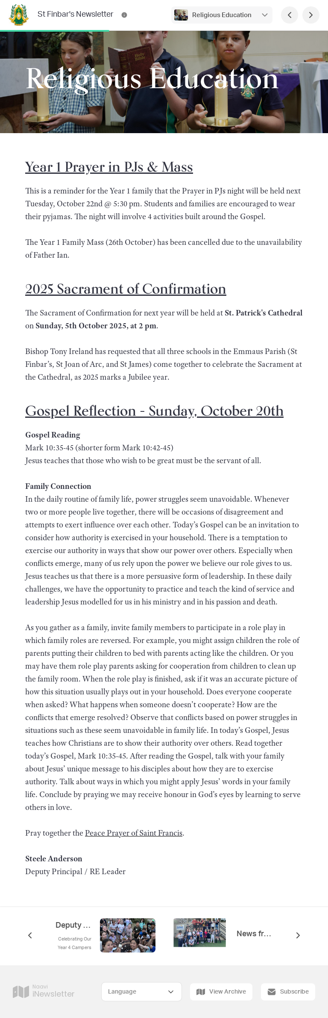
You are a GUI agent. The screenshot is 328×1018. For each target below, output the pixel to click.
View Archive (221, 992)
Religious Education (222, 15)
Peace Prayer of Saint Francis (133, 833)
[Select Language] (142, 991)
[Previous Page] (289, 15)
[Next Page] (310, 15)
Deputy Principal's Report (73, 925)
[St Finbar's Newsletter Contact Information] (124, 15)
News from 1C (254, 934)
